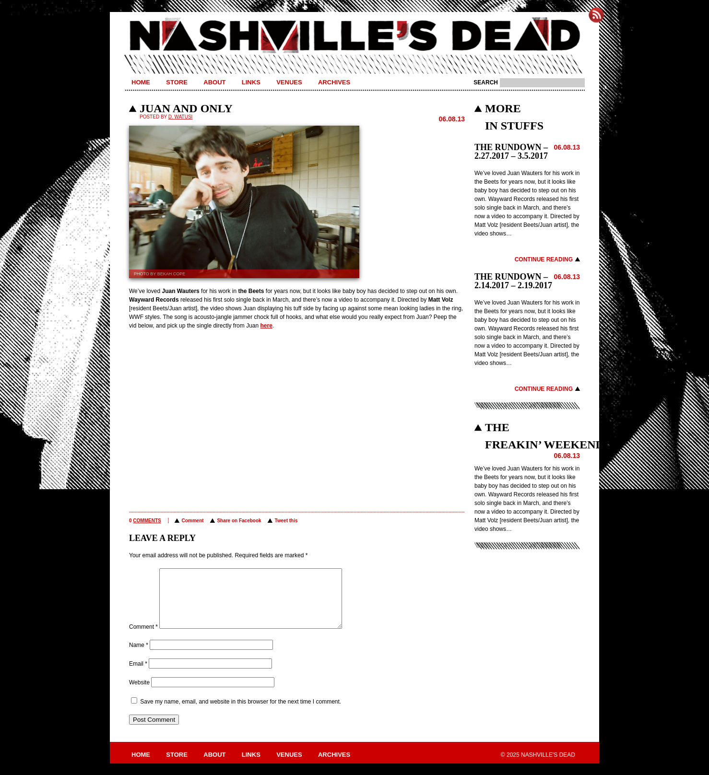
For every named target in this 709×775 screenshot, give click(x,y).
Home (140, 82)
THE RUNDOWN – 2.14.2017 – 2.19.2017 (513, 281)
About (214, 82)
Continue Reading (544, 259)
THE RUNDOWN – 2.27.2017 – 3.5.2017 (511, 151)
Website (139, 694)
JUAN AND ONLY (186, 108)
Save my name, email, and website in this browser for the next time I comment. (240, 713)
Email (138, 675)
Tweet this (285, 520)
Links (251, 82)
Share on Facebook (239, 520)
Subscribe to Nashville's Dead (596, 15)
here (266, 325)
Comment (192, 520)
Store (177, 82)
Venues (289, 82)
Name (138, 656)
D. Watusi (180, 116)
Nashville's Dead (354, 36)
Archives (334, 82)
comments (147, 520)
